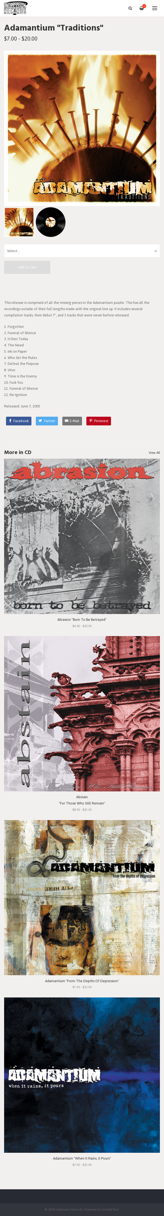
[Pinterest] (98, 421)
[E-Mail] (72, 421)
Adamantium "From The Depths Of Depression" (82, 981)
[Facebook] (19, 421)
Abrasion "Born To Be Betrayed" (82, 620)
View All (154, 453)
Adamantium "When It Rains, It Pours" (82, 1158)
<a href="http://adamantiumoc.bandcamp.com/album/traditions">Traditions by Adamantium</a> (82, 286)
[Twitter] (47, 421)
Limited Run (110, 1209)
